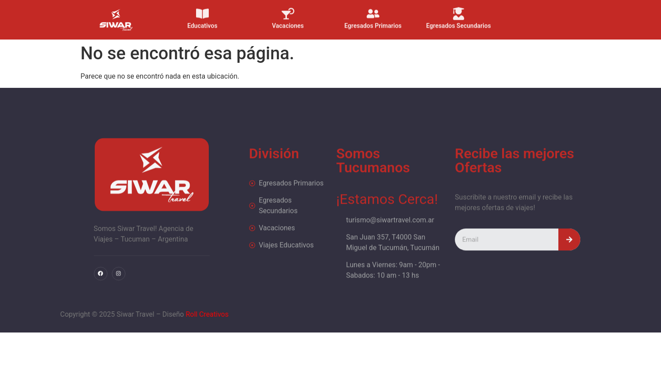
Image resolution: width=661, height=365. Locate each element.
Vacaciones (288, 21)
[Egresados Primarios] (373, 10)
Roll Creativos (165, 314)
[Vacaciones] (288, 10)
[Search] (569, 251)
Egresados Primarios (373, 21)
